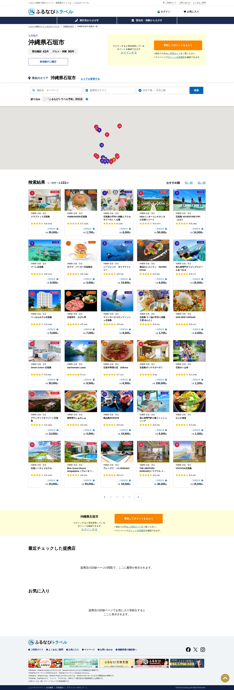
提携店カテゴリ (98, 90)
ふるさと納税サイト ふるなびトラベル (43, 26)
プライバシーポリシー (76, 687)
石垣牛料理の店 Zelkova (115, 367)
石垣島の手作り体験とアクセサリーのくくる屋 (117, 218)
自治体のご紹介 (48, 61)
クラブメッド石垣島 (40, 216)
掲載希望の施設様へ (127, 649)
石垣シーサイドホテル (41, 468)
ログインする (129, 52)
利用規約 (59, 687)
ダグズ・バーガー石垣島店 (79, 267)
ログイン (165, 11)
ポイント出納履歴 (176, 57)
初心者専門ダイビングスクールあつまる (189, 268)
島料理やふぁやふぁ (76, 418)
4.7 (84, 223)
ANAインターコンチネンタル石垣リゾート (152, 218)
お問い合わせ (184, 3)
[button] (111, 162)
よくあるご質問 (199, 3)
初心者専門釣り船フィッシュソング (153, 419)
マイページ (89, 649)
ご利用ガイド (170, 3)
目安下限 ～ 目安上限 (154, 90)
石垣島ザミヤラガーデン (151, 367)
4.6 (48, 223)
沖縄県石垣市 (68, 26)
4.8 (193, 223)
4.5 (83, 324)
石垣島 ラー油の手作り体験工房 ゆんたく (152, 318)
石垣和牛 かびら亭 (76, 317)
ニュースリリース (35, 687)
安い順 (189, 182)
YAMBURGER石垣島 (77, 216)
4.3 (48, 324)
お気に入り (193, 11)
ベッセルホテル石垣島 (41, 317)
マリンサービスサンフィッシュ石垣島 (117, 318)
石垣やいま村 (182, 367)
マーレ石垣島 (37, 267)
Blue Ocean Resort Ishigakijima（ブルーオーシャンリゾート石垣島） (80, 470)
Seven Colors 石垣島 (41, 367)
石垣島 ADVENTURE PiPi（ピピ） (188, 218)
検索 (196, 90)
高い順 (202, 182)
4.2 (193, 374)
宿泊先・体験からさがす (149, 20)
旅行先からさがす (89, 20)
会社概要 (49, 687)
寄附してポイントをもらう (178, 45)
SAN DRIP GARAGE (186, 317)
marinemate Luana (76, 367)
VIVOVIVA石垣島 (184, 468)
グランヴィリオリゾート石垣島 (44, 419)
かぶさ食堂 (181, 418)
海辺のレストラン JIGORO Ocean (153, 268)
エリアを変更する (90, 79)
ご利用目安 (51, 229)
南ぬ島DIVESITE (111, 418)
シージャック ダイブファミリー (117, 268)
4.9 (48, 274)
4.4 (157, 223)
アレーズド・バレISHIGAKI (116, 468)
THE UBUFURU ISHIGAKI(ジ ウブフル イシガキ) (153, 470)
